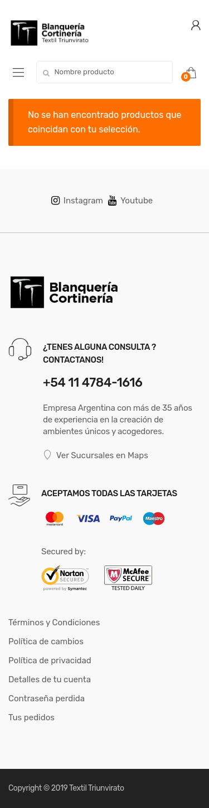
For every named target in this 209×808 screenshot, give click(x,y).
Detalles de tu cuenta (49, 679)
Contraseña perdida (46, 698)
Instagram (77, 201)
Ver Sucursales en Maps (95, 455)
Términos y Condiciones (54, 622)
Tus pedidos (31, 717)
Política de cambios (46, 641)
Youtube (130, 201)
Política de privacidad (49, 660)
